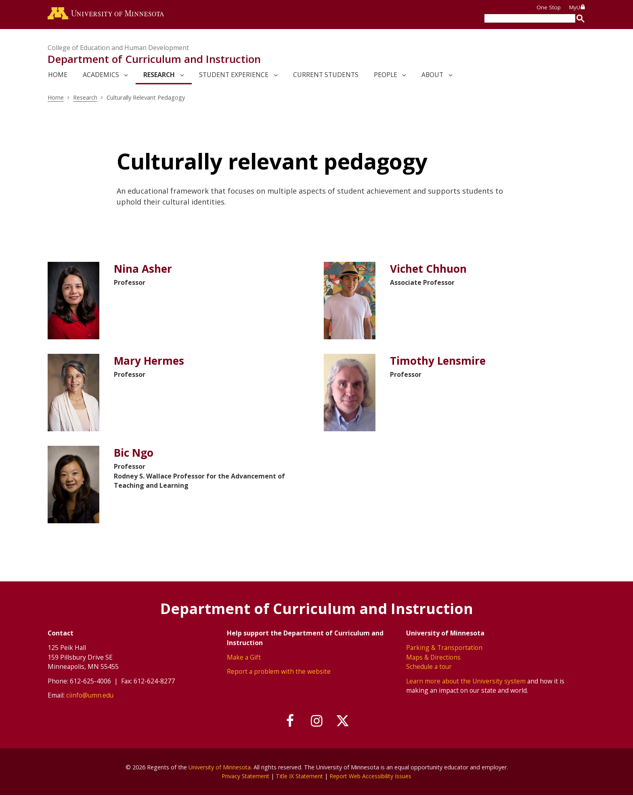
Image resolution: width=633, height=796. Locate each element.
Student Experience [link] (233, 75)
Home (56, 98)
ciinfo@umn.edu (89, 696)
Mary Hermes (150, 361)
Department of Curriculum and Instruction (154, 59)
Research (85, 98)
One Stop (549, 7)
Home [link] (57, 75)
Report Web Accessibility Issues (372, 777)
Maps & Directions (433, 657)
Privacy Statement (243, 777)
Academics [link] (101, 75)
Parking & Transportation (444, 647)
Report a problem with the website (279, 672)
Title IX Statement (299, 777)
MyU (577, 7)
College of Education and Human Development (118, 48)
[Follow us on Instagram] (316, 721)
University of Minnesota (219, 768)
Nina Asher (144, 269)
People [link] (385, 75)
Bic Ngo (134, 453)
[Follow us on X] (344, 721)
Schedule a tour (429, 667)
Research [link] (159, 75)
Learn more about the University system (466, 681)
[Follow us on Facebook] (289, 721)
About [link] (432, 75)
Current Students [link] (325, 75)
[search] (529, 18)
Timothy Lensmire (439, 361)
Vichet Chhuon (430, 269)
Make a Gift (244, 657)
